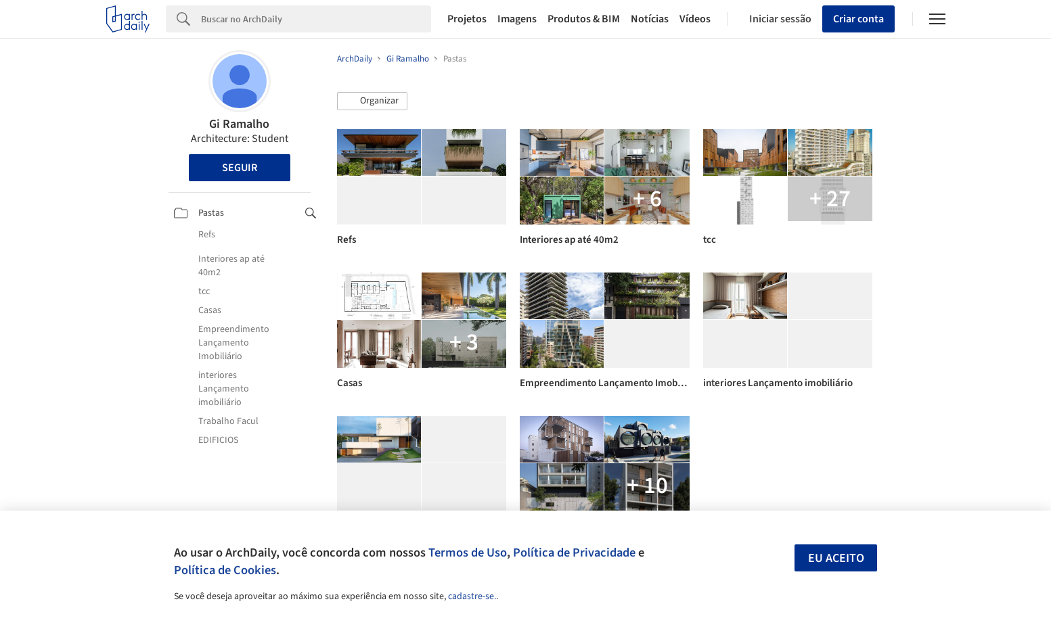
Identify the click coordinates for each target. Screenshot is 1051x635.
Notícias (650, 19)
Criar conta (858, 18)
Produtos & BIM (583, 19)
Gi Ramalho (239, 124)
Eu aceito (836, 558)
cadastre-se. (472, 596)
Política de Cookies (225, 570)
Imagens (517, 19)
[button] (372, 101)
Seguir (239, 167)
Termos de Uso (467, 552)
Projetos (467, 19)
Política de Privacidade (574, 552)
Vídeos (695, 19)
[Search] (316, 18)
